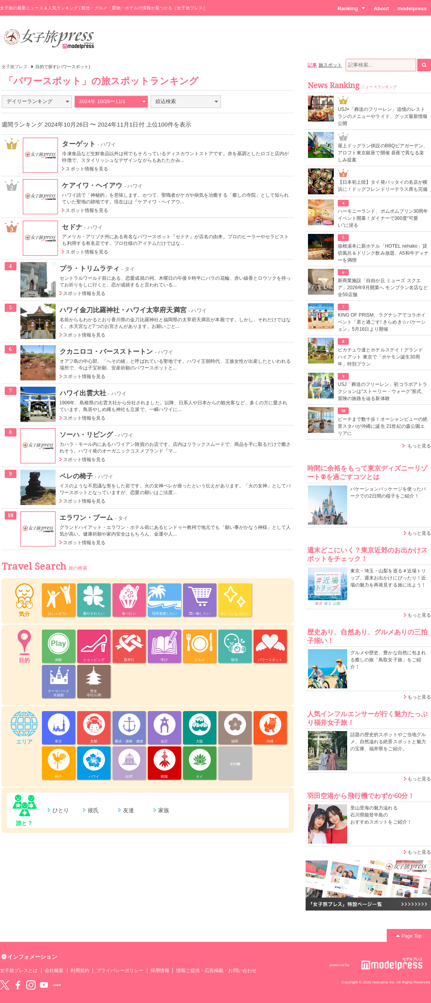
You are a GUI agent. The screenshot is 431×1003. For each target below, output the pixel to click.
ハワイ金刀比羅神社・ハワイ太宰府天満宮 (123, 309)
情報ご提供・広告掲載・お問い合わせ (216, 970)
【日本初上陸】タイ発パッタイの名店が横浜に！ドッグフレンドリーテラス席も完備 (382, 185)
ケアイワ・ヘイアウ (92, 185)
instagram (31, 985)
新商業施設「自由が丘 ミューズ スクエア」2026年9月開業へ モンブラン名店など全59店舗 (383, 287)
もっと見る (419, 446)
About (381, 8)
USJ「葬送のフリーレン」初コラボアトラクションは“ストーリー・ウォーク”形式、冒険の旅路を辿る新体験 (382, 391)
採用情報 (159, 970)
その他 (235, 764)
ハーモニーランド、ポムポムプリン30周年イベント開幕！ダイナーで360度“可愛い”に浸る (383, 218)
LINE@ (57, 985)
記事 (312, 65)
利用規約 (80, 970)
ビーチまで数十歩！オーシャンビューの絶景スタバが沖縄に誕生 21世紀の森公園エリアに (382, 426)
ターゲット (78, 143)
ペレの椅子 (76, 476)
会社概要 (54, 970)
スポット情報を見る (86, 169)
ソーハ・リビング (86, 434)
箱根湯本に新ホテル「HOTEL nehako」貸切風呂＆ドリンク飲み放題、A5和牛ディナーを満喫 (383, 253)
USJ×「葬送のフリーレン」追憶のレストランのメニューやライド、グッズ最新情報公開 (382, 116)
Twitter (4, 985)
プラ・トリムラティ (90, 268)
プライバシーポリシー (120, 970)
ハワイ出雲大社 (83, 392)
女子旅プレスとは (19, 970)
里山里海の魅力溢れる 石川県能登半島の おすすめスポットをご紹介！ (381, 815)
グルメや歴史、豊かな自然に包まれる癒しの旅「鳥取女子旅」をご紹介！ (388, 660)
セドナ (72, 226)
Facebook (17, 985)
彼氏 (93, 810)
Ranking (351, 8)
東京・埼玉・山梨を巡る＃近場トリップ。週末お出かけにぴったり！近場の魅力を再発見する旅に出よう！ (388, 578)
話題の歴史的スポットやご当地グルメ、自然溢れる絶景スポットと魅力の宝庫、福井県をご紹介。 (388, 741)
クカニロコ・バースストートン (106, 351)
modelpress (412, 8)
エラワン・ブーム (86, 517)
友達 (128, 810)
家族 (163, 810)
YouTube (44, 985)
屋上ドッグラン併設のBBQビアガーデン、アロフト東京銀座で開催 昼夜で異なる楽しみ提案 (383, 153)
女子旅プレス (14, 66)
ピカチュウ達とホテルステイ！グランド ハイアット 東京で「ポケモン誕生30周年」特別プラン (380, 357)
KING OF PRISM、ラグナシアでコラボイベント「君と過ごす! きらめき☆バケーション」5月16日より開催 (382, 322)
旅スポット (330, 65)
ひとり (61, 810)
